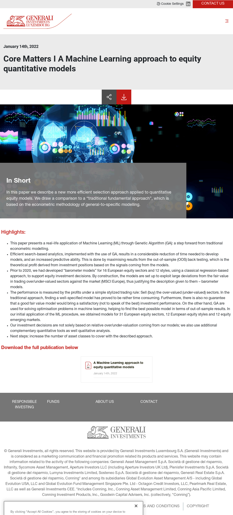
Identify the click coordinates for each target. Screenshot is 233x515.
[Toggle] (227, 21)
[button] (170, 4)
